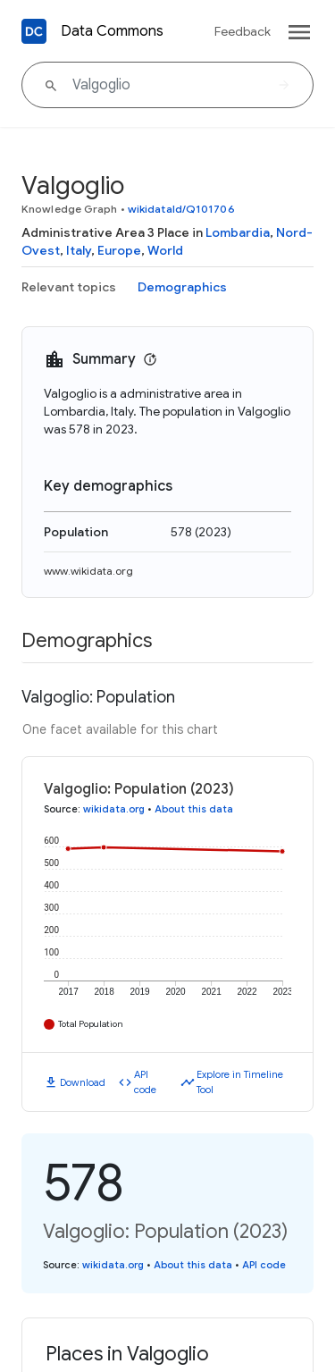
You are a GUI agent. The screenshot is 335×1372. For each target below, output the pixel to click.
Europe (119, 250)
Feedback (242, 31)
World (165, 250)
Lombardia (237, 232)
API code (145, 1082)
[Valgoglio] (167, 85)
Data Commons (112, 31)
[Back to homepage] (33, 31)
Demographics (182, 287)
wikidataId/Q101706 (181, 208)
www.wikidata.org (88, 570)
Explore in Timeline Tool (240, 1082)
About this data (194, 809)
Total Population (90, 1024)
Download (82, 1082)
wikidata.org (114, 809)
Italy (78, 250)
